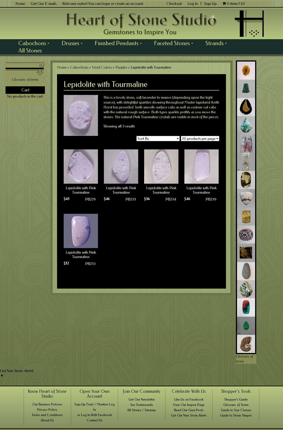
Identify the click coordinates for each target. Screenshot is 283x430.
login (106, 3)
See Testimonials (141, 405)
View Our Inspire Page (189, 405)
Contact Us (94, 420)
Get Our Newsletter (141, 399)
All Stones (30, 50)
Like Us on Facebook (188, 399)
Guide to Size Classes (236, 410)
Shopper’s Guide (236, 399)
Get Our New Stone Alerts (189, 415)
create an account (129, 3)
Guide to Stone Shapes (236, 415)
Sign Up (210, 3)
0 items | (233, 3)
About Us (47, 420)
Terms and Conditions (47, 415)
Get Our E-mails (43, 3)
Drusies (74, 43)
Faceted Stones (175, 43)
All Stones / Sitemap (141, 410)
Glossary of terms (25, 79)
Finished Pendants (120, 43)
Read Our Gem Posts (188, 410)
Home (20, 3)
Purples (121, 67)
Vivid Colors (102, 67)
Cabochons (35, 43)
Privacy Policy (47, 410)
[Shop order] (158, 138)
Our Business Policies (47, 404)
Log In (193, 3)
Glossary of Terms (236, 405)
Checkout (174, 3)
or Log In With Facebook (94, 415)
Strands (217, 43)
